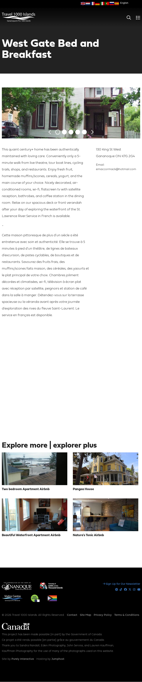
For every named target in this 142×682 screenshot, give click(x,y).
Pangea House (83, 489)
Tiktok (121, 589)
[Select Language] (130, 3)
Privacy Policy (103, 615)
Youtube (138, 589)
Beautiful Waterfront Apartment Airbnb (31, 535)
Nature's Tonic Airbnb (88, 535)
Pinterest (116, 589)
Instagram (134, 589)
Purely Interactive (22, 659)
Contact (72, 615)
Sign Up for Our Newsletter (123, 584)
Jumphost (57, 659)
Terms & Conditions (126, 615)
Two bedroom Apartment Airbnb (26, 489)
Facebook (125, 589)
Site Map (85, 615)
